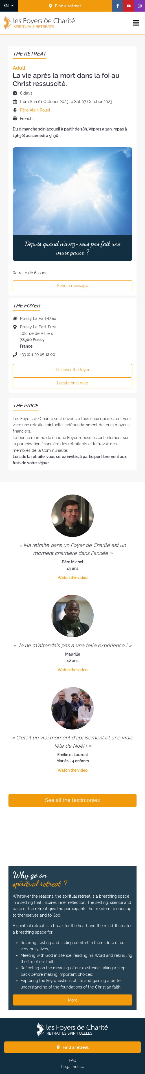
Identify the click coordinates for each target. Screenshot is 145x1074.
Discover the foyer (72, 369)
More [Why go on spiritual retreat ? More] (72, 1000)
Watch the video (72, 577)
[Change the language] (9, 5)
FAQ (72, 1060)
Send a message (72, 285)
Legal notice (72, 1066)
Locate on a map (72, 383)
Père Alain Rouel (35, 110)
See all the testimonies (72, 800)
